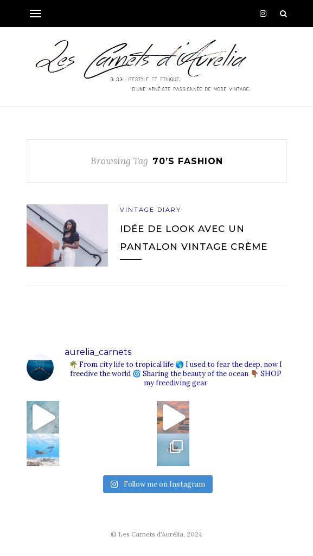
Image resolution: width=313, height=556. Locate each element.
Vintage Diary (150, 210)
